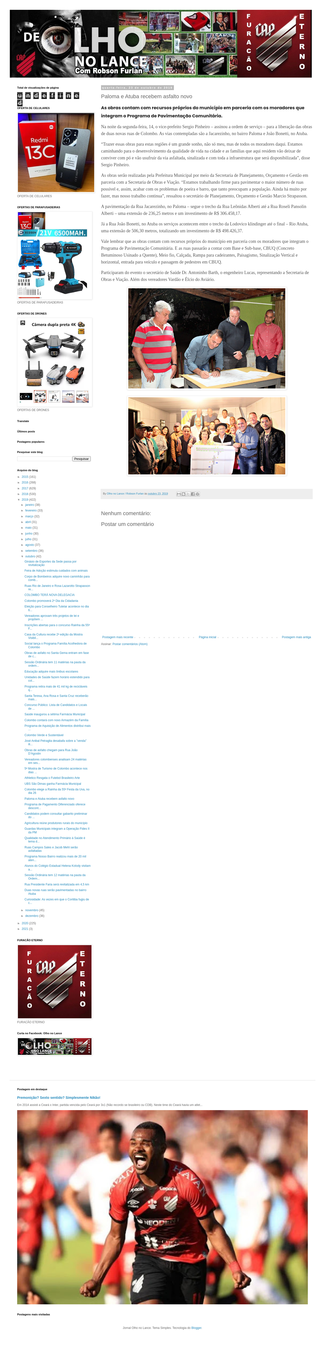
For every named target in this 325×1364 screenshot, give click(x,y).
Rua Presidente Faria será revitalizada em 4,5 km (57, 884)
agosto (30, 545)
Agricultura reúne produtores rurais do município (56, 823)
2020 (25, 923)
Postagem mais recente (117, 637)
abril (28, 522)
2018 (25, 494)
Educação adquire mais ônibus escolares (51, 671)
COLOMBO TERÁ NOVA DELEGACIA (50, 595)
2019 (25, 499)
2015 (25, 477)
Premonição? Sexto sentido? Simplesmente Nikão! (58, 1098)
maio (28, 527)
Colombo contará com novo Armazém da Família (56, 720)
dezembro (32, 916)
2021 (25, 929)
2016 (25, 482)
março (29, 516)
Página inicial (207, 637)
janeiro (30, 505)
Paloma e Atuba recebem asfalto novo (49, 798)
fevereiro (31, 510)
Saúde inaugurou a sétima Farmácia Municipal (55, 714)
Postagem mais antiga (296, 637)
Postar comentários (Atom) (130, 644)
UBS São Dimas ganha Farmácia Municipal (53, 783)
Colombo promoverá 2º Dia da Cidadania (51, 601)
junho (29, 533)
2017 (25, 488)
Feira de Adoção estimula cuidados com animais (56, 570)
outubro (30, 556)
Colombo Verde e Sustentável (44, 735)
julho (28, 539)
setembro (31, 550)
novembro (32, 910)
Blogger (196, 1328)
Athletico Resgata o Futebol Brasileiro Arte (52, 778)
